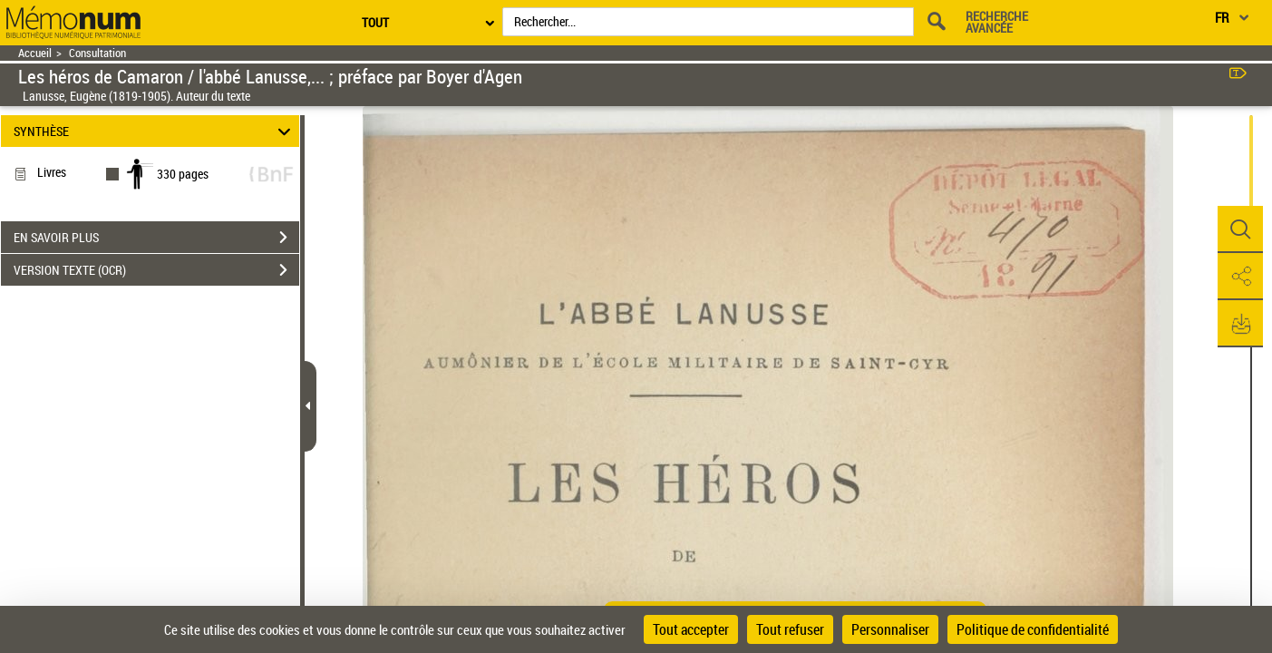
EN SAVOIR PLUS (156, 237)
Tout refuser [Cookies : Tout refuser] (790, 629)
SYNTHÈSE (155, 131)
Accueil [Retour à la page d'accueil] (35, 53)
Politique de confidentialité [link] (1032, 629)
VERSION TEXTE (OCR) (156, 270)
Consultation (97, 53)
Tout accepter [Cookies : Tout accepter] (691, 629)
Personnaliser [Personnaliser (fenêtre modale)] (890, 629)
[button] (1240, 229)
